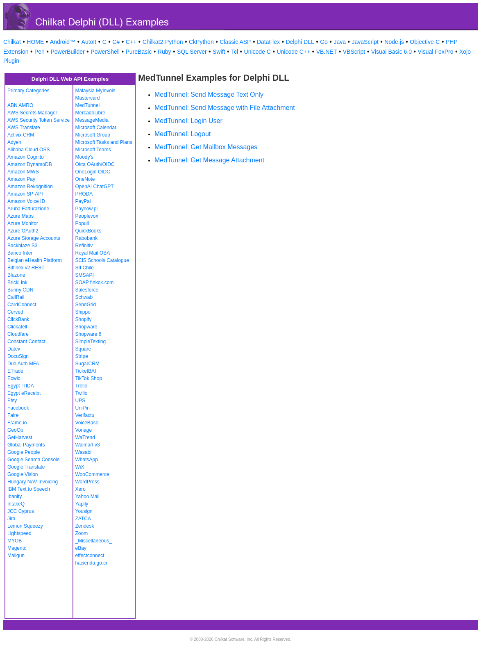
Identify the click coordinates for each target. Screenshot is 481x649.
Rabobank (86, 238)
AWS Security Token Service (38, 120)
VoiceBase (87, 423)
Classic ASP (235, 42)
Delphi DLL (300, 42)
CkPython (201, 42)
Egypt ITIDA (20, 386)
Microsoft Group (92, 135)
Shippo (83, 312)
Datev (13, 349)
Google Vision (22, 474)
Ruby (164, 51)
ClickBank (18, 319)
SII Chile (84, 268)
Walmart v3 (87, 445)
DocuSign (18, 356)
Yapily (81, 504)
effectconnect (89, 555)
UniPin (82, 408)
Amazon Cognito (25, 157)
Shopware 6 (88, 334)
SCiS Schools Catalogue (102, 260)
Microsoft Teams (93, 150)
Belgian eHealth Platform (34, 260)
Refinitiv (84, 245)
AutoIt (89, 42)
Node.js (394, 42)
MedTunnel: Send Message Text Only (208, 94)
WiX (79, 467)
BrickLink (17, 282)
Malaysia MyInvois (95, 90)
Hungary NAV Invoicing (32, 482)
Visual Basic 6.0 (391, 51)
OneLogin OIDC (92, 172)
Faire (12, 415)
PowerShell (105, 51)
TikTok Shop (88, 378)
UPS (80, 400)
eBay (80, 548)
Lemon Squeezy (25, 526)
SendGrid (85, 304)
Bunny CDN (20, 290)
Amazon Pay (21, 179)
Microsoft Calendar (96, 127)
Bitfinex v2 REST (26, 268)
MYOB (14, 541)
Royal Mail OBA (92, 253)
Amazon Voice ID (26, 201)
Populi (82, 223)
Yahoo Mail (87, 496)
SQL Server (192, 51)
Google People (23, 452)
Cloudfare (18, 334)
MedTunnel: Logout (182, 133)
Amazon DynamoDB (29, 164)
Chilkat (12, 42)
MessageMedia (92, 120)
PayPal (83, 201)
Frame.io (17, 423)
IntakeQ (16, 504)
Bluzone (16, 275)
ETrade (15, 371)
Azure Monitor (22, 223)
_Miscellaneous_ (93, 541)
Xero (80, 489)
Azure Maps (20, 216)
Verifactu (85, 415)
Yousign (84, 511)
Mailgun (16, 555)
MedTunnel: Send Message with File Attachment (224, 107)
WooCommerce (92, 474)
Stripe (81, 356)
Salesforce (87, 290)
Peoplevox (86, 216)
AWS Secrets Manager (32, 113)
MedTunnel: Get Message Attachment (209, 160)
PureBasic (138, 51)
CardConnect (21, 304)
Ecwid (13, 378)
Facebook (18, 408)
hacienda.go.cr (91, 563)
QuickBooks (88, 231)
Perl (39, 51)
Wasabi (83, 452)
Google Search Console (33, 459)
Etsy (12, 400)
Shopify (83, 319)
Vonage (83, 430)
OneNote (85, 179)
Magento (17, 548)
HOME (35, 42)
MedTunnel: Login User (188, 120)
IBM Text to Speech (28, 489)
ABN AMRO (20, 105)
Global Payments (26, 445)
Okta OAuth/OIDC (95, 164)
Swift (219, 51)
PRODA (84, 194)
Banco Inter (19, 253)
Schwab (84, 297)
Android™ (62, 42)
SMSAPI (84, 275)
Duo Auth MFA (23, 364)
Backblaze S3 (22, 245)
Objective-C (425, 42)
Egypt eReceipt (24, 393)
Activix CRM (20, 135)
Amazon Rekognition (30, 186)
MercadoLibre (90, 113)
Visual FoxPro (436, 51)
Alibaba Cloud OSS (28, 150)
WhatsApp (86, 459)
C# (116, 42)
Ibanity (14, 496)
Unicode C (257, 51)
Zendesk (84, 526)
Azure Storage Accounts (33, 238)
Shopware (86, 327)
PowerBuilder (67, 51)
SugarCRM (87, 364)
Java (340, 42)
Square (83, 349)
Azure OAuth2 (22, 231)
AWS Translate (23, 127)
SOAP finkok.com (94, 282)
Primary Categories (28, 90)
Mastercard (87, 98)
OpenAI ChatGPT (94, 186)
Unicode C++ (293, 51)
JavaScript (365, 42)
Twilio (81, 393)
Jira (11, 518)
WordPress (87, 482)
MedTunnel (87, 105)
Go (324, 42)
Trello (81, 386)
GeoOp (15, 430)
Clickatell (17, 327)
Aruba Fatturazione (28, 209)
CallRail (15, 297)
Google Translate (26, 467)
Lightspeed (19, 533)
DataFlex (268, 42)
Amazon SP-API (25, 194)
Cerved (15, 312)
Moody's (84, 157)
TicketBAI (85, 371)
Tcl (234, 51)
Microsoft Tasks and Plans (103, 142)
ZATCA (83, 518)
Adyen (14, 142)
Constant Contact (26, 341)
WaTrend (85, 437)
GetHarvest (19, 437)
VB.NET (326, 51)
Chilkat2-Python (163, 42)
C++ (131, 42)
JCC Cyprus (20, 511)
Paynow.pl (86, 209)
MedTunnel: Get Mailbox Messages (205, 146)
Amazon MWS (23, 172)
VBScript (354, 51)
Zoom (81, 533)
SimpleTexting (90, 341)
